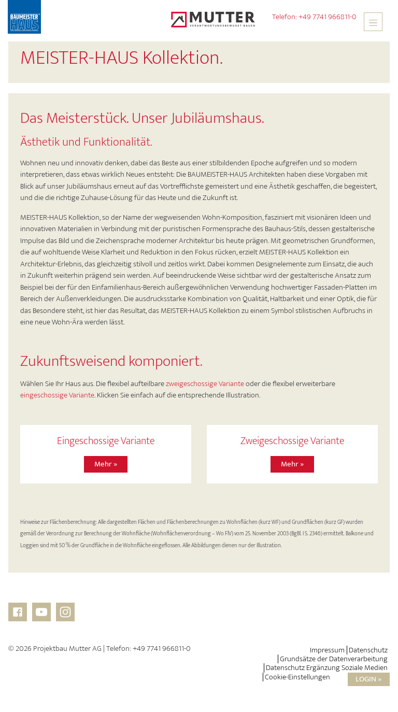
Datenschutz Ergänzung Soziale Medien (327, 667)
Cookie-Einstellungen (297, 677)
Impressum (327, 650)
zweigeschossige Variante (205, 383)
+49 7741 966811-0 (327, 16)
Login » (368, 679)
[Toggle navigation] (373, 21)
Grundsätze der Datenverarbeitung (334, 658)
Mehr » (105, 464)
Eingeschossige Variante (105, 441)
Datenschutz (368, 650)
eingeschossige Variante (57, 395)
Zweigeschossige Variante (292, 441)
